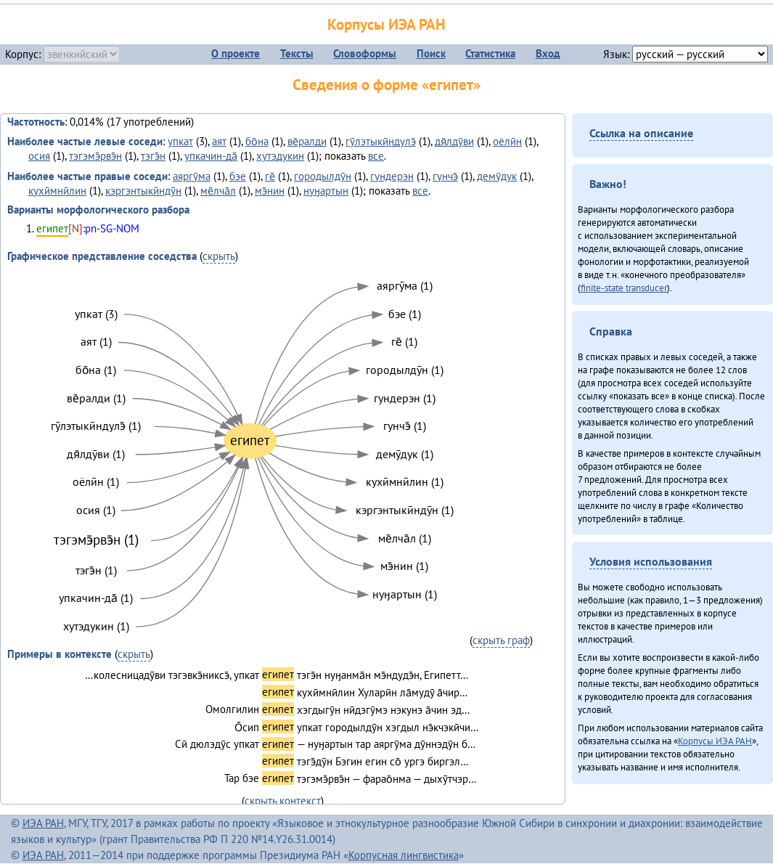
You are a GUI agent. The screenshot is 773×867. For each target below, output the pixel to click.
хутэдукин (280, 156)
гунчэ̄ (445, 176)
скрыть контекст (283, 800)
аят (219, 141)
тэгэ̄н (153, 156)
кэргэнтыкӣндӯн (143, 191)
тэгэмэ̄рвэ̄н (95, 156)
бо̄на (257, 141)
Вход (548, 53)
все (376, 156)
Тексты (297, 53)
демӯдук (497, 176)
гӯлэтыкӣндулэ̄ (380, 141)
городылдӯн (322, 176)
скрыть (219, 256)
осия (39, 156)
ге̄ (270, 176)
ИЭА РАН (43, 823)
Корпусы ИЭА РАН (386, 24)
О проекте (235, 53)
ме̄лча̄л (218, 191)
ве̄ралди (307, 141)
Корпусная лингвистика (403, 855)
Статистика (490, 53)
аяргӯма (191, 176)
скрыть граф (501, 640)
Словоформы (364, 53)
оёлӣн (507, 141)
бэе (237, 176)
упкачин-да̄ (210, 156)
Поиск (431, 53)
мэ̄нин (270, 191)
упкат (180, 141)
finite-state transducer (624, 287)
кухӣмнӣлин (57, 191)
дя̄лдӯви (454, 141)
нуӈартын (325, 191)
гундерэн (392, 176)
